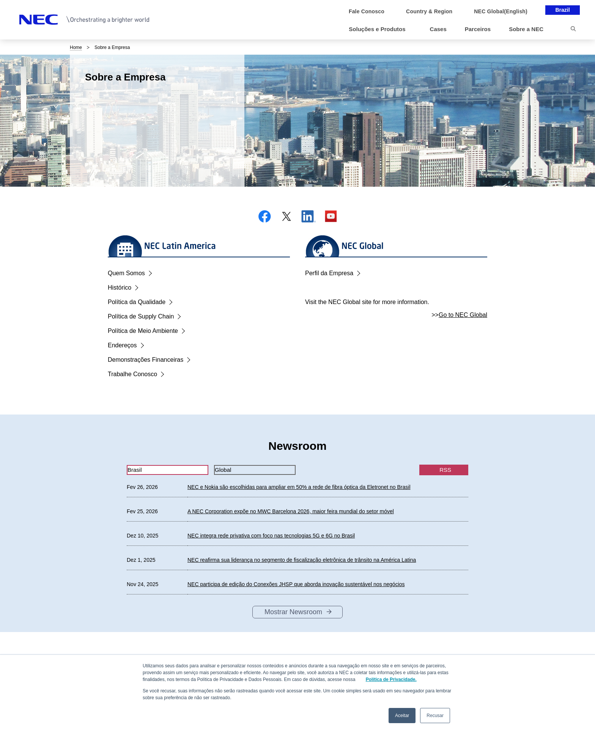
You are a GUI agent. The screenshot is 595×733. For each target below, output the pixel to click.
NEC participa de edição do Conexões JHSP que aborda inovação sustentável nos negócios (296, 584)
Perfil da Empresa (329, 273)
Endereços (122, 345)
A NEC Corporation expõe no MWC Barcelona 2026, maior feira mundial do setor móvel (290, 511)
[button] (380, 29)
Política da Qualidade (136, 302)
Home (76, 47)
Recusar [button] (435, 715)
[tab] (167, 470)
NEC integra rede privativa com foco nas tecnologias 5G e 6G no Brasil (271, 536)
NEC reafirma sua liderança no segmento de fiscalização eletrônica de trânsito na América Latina (301, 560)
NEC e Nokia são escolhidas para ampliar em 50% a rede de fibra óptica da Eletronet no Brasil (299, 487)
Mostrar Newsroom (293, 612)
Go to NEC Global (463, 315)
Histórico (119, 287)
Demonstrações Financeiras (145, 359)
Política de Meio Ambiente (143, 331)
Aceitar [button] (402, 715)
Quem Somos (126, 273)
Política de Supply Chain (141, 316)
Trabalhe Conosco (132, 374)
